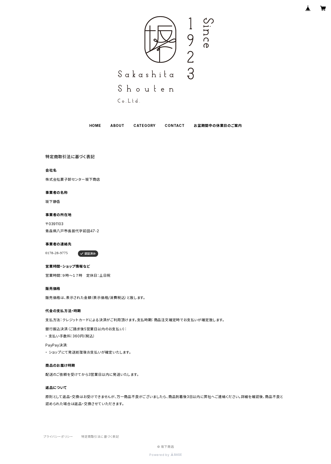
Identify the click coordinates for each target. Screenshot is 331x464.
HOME (95, 125)
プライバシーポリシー (58, 436)
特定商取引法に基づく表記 (100, 436)
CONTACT (175, 125)
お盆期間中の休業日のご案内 (218, 125)
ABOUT (117, 125)
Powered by (165, 455)
